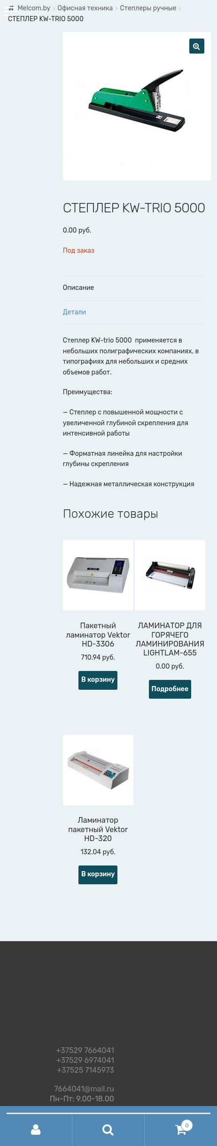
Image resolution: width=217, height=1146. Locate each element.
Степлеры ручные (148, 8)
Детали (74, 312)
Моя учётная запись (36, 1130)
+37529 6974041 (85, 1061)
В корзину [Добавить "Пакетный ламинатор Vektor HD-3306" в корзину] (98, 680)
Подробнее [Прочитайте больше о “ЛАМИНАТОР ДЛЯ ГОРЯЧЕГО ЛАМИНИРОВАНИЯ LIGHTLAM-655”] (170, 689)
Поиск (108, 1130)
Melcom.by (33, 8)
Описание (78, 288)
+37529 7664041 (85, 1051)
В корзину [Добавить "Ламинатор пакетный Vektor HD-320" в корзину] (98, 874)
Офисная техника (85, 8)
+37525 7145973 (85, 1070)
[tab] (133, 288)
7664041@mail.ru (84, 1087)
